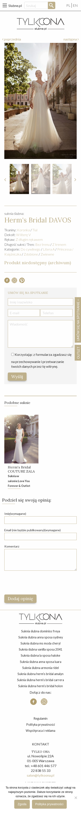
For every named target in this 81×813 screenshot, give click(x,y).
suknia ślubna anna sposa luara (40, 662)
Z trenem (59, 244)
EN (75, 5)
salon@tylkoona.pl (40, 775)
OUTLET (78, 353)
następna (71, 39)
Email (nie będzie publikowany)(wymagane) (32, 530)
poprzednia (11, 39)
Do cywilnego (30, 249)
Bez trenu (42, 244)
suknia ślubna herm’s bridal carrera (40, 680)
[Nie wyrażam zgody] (75, 797)
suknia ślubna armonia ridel (40, 668)
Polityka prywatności (40, 724)
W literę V (23, 235)
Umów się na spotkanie (77, 320)
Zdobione (31, 254)
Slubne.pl (15, 5)
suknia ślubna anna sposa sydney (40, 637)
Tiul (34, 230)
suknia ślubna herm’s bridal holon (40, 686)
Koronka (23, 230)
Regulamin (40, 718)
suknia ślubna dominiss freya (40, 631)
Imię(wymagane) (15, 513)
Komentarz (11, 546)
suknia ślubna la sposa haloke (40, 655)
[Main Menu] (5, 5)
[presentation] (37, 582)
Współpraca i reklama (40, 730)
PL (68, 5)
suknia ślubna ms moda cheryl (40, 643)
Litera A (49, 249)
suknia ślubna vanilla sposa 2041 (40, 649)
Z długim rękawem (29, 239)
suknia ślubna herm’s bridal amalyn (40, 674)
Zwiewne (47, 254)
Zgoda (22, 804)
